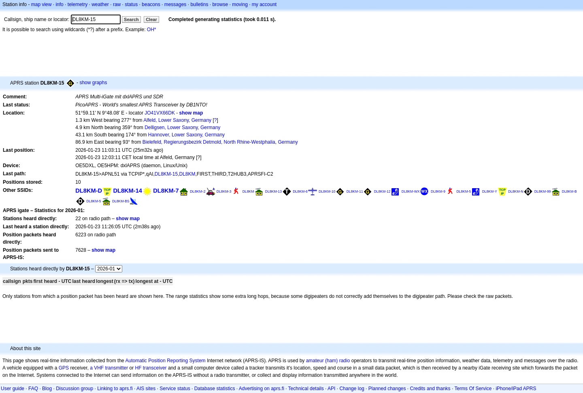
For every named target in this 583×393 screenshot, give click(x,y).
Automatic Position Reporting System (165, 360)
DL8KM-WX (411, 191)
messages (175, 4)
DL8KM (187, 174)
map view (41, 4)
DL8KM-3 (224, 191)
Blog (47, 388)
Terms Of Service (473, 388)
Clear (151, 19)
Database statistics (214, 388)
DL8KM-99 (542, 191)
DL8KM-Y (489, 191)
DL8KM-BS (121, 201)
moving (240, 4)
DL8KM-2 (197, 191)
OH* (151, 29)
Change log (351, 388)
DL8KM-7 (166, 190)
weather (100, 4)
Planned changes (387, 388)
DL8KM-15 (166, 174)
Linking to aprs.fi (114, 388)
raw (117, 4)
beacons (151, 4)
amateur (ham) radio (328, 360)
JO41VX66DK (160, 113)
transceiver (155, 368)
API (331, 388)
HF (138, 368)
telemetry (77, 4)
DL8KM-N (515, 191)
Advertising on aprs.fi (261, 388)
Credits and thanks (430, 388)
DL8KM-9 (438, 191)
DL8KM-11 (355, 191)
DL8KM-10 (327, 191)
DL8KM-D (88, 190)
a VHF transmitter (109, 368)
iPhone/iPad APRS (516, 388)
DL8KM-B (569, 191)
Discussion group (74, 388)
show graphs (93, 82)
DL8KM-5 (463, 191)
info (59, 4)
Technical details (306, 388)
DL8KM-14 (127, 190)
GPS (64, 368)
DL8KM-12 (382, 191)
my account (264, 4)
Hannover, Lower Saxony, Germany (186, 135)
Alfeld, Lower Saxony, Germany (177, 120)
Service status (175, 388)
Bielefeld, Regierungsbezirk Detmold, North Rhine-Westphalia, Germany (220, 142)
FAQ (33, 388)
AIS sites (145, 388)
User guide (12, 388)
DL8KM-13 (273, 191)
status (131, 4)
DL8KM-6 (300, 191)
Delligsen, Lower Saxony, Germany (182, 127)
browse (220, 4)
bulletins (199, 4)
